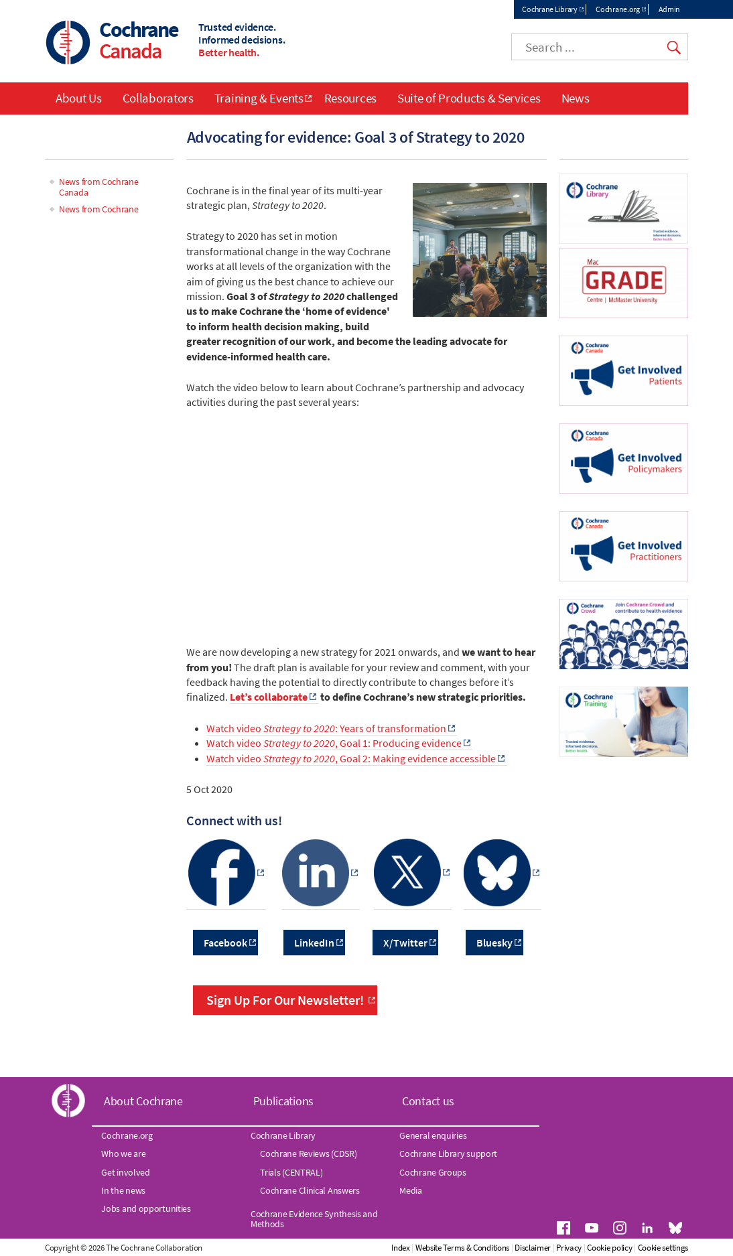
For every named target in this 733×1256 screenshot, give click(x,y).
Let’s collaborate (269, 697)
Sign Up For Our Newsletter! (285, 1000)
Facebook (225, 942)
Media (410, 1191)
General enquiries (432, 1136)
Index (457, 1248)
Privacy (625, 1248)
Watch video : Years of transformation (326, 728)
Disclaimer (589, 1248)
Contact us (428, 1101)
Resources (350, 98)
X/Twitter (405, 942)
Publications (283, 1101)
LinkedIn (314, 942)
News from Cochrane (99, 210)
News (575, 98)
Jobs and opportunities (145, 1209)
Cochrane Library (549, 9)
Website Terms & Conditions (518, 1248)
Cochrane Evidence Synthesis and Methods (314, 1219)
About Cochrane (143, 1101)
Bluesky (494, 942)
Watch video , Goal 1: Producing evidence (334, 743)
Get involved (125, 1172)
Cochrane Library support (448, 1154)
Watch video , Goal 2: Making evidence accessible (351, 758)
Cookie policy (665, 1248)
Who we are (123, 1154)
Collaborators (158, 98)
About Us (79, 98)
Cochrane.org (617, 9)
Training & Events (259, 98)
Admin (670, 9)
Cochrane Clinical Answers (310, 1191)
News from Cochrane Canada (99, 187)
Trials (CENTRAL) (291, 1172)
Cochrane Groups (432, 1172)
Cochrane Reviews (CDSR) (308, 1154)
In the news (123, 1191)
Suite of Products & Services (469, 98)
